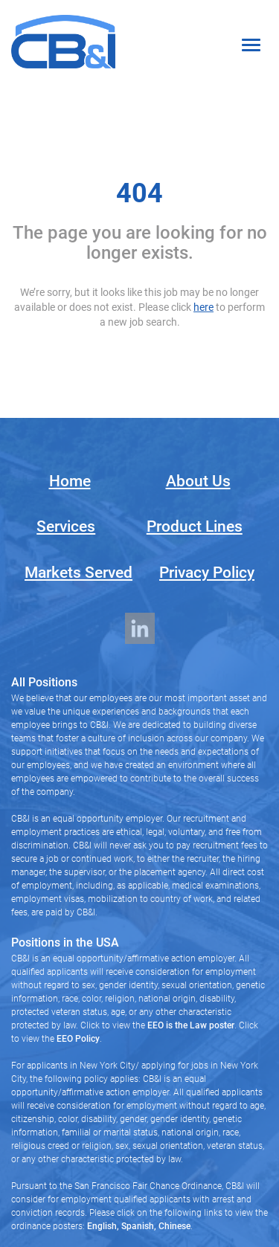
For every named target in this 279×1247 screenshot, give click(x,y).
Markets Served (78, 572)
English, (103, 1226)
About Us (198, 481)
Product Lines (195, 526)
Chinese (173, 1226)
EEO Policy (78, 1039)
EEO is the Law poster (190, 1025)
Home (70, 481)
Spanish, (137, 1226)
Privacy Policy (206, 572)
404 (139, 193)
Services (65, 526)
